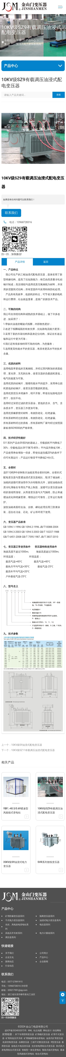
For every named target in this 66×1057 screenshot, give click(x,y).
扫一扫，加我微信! (11, 254)
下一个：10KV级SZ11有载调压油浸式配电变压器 (28, 750)
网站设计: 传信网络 (52, 1030)
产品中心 (31, 40)
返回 (45, 261)
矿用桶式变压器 (42, 1034)
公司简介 (44, 953)
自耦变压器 (24, 1042)
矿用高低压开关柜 (14, 1038)
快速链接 (7, 946)
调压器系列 (10, 937)
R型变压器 (56, 1042)
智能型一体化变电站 (31, 1050)
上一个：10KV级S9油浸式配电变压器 (21, 744)
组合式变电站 (41, 1054)
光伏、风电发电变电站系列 (17, 926)
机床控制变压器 (10, 1042)
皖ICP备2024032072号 (16, 1030)
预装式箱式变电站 (50, 1050)
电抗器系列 (45, 924)
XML (30, 1030)
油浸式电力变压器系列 (28, 44)
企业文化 (9, 957)
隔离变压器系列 (47, 916)
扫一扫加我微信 (8, 1017)
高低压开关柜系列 (13, 933)
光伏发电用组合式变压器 (43, 1046)
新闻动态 (9, 961)
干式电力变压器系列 (14, 920)
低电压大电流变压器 (20, 1046)
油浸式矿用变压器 (54, 1038)
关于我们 (9, 953)
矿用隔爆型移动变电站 (34, 1038)
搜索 (58, 95)
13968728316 (24, 222)
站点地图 (37, 1030)
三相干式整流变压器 (39, 1042)
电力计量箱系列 (47, 933)
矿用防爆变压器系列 (14, 916)
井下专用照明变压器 (24, 1034)
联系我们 (11, 213)
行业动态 (9, 966)
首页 (18, 40)
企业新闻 (44, 961)
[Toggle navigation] (60, 7)
